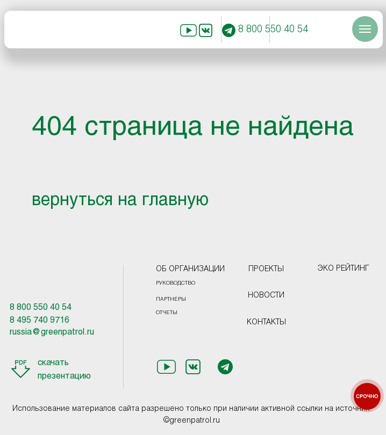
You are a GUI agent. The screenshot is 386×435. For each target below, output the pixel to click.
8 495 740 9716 (39, 320)
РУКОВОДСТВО (175, 283)
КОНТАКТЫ (266, 322)
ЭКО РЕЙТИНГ (343, 268)
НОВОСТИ (266, 295)
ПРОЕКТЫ (266, 269)
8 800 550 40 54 (273, 29)
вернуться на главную (120, 201)
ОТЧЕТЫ (166, 312)
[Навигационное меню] (365, 29)
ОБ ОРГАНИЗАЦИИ (190, 269)
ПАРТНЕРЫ (171, 299)
